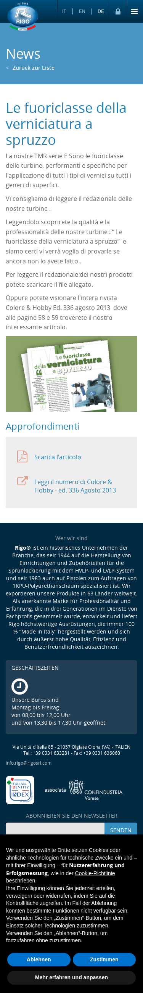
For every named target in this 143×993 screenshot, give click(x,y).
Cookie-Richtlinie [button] (95, 873)
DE (101, 11)
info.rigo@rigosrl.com (28, 763)
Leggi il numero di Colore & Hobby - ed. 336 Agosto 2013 (66, 484)
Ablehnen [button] (39, 959)
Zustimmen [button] (104, 959)
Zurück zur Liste (30, 67)
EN (82, 11)
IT (64, 11)
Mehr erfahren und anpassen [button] (71, 977)
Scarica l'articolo (49, 457)
